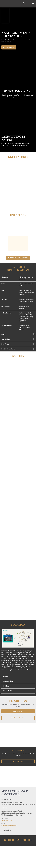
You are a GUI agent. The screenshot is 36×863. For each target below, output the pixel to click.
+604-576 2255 (6, 820)
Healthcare (6, 686)
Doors (3, 334)
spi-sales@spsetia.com (9, 826)
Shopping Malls (8, 681)
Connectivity (7, 691)
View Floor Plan (18, 711)
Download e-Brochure (18, 718)
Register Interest (18, 761)
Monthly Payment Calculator (18, 258)
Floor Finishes (5, 344)
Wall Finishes (5, 339)
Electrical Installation (8, 349)
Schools (5, 676)
